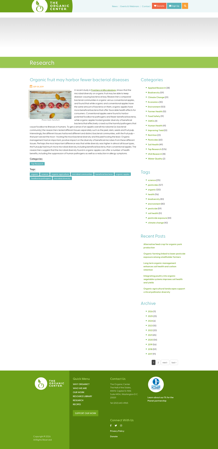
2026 (150, 311)
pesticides (153, 184)
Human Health (155, 125)
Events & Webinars (129, 6)
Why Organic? (81, 384)
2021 (150, 335)
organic (34, 174)
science (44, 174)
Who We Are (80, 388)
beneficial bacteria (104, 174)
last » (174, 362)
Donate (159, 5)
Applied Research (157, 87)
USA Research (155, 153)
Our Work (78, 392)
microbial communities (82, 174)
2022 (150, 330)
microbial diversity (62, 178)
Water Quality (155, 158)
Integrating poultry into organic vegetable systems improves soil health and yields (163, 279)
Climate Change (156, 97)
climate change (156, 222)
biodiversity (154, 199)
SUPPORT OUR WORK (85, 413)
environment (154, 203)
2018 (150, 349)
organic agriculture (60, 174)
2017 (150, 353)
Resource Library (82, 396)
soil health (153, 213)
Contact (146, 6)
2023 (150, 325)
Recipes (77, 404)
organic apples (122, 174)
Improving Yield (156, 130)
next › (165, 362)
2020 (150, 339)
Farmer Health (155, 111)
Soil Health (153, 144)
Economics (153, 102)
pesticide (152, 208)
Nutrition (152, 135)
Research (78, 400)
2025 (150, 316)
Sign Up (174, 5)
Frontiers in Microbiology (103, 90)
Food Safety (154, 116)
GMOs (151, 120)
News (115, 6)
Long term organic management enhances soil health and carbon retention (159, 266)
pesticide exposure (157, 218)
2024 (150, 320)
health (151, 194)
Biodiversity (154, 92)
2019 (150, 344)
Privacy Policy (117, 431)
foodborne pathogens (41, 178)
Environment (154, 106)
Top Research (37, 163)
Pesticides (153, 139)
